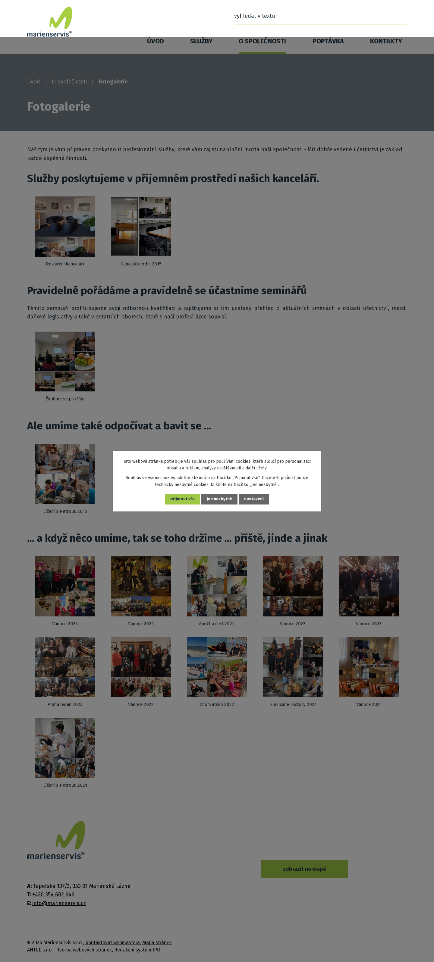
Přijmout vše (182, 499)
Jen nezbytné (220, 499)
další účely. (256, 468)
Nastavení (254, 499)
